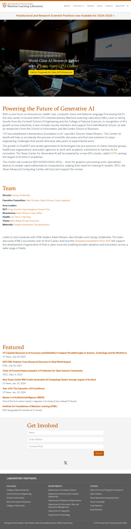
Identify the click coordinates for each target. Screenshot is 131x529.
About (67, 6)
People (90, 6)
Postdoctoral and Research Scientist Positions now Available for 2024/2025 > (65, 15)
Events (109, 6)
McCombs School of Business (19, 502)
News (100, 6)
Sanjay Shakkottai (21, 195)
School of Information (15, 498)
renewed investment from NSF (93, 241)
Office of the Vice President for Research (106, 490)
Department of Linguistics (58, 511)
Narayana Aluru (42, 224)
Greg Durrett (14, 209)
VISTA (113, 153)
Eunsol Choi (44, 209)
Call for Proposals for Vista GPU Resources (51, 72)
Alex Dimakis (33, 200)
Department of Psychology (59, 515)
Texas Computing (97, 502)
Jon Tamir (15, 217)
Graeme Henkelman (23, 224)
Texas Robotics (96, 506)
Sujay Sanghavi (62, 200)
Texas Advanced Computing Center (104, 498)
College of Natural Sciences (18, 490)
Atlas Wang (15, 220)
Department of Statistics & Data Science (64, 500)
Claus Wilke (36, 213)
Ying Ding (26, 217)
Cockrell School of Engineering (19, 494)
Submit (98, 453)
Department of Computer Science (62, 490)
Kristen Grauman (30, 220)
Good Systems (96, 509)
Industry (120, 6)
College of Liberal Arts (16, 506)
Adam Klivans (47, 200)
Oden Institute (96, 494)
